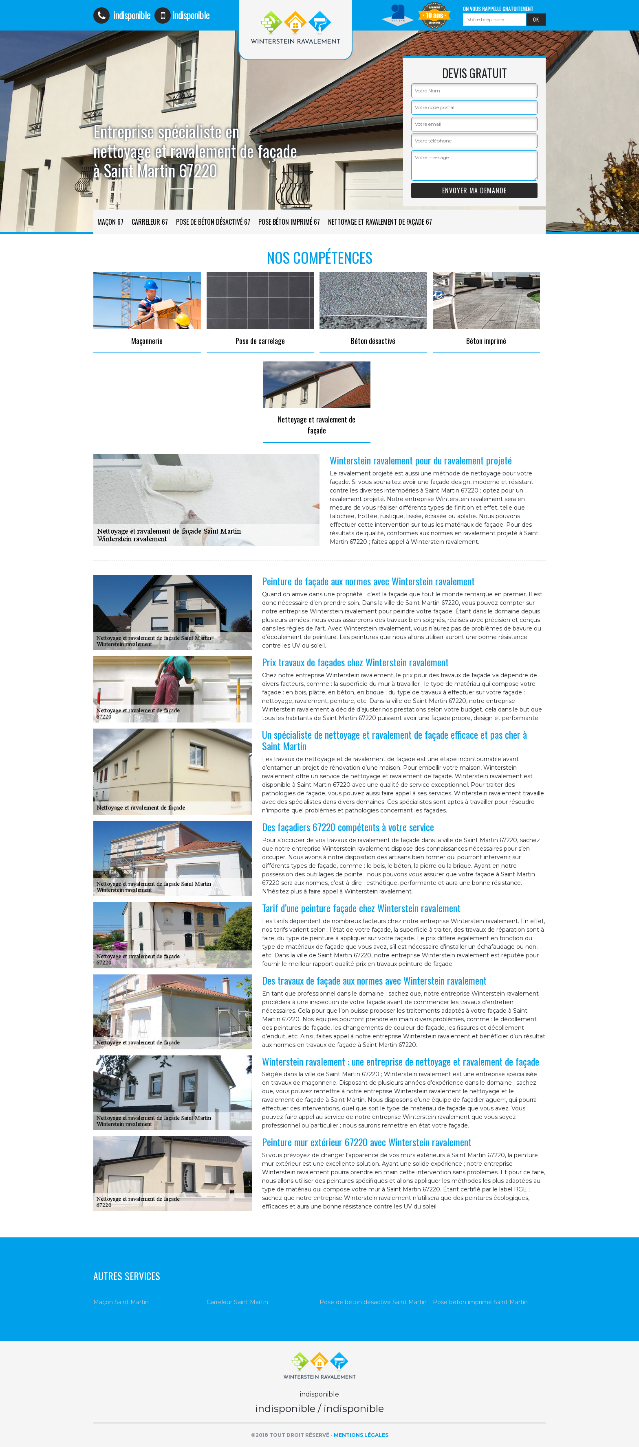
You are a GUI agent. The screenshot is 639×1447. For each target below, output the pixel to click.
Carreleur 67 (150, 222)
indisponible (121, 14)
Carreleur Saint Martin (237, 1302)
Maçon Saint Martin (121, 1302)
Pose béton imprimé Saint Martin (480, 1302)
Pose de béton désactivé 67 (213, 222)
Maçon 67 (110, 222)
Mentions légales (361, 1435)
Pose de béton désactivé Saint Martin (373, 1302)
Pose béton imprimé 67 (289, 222)
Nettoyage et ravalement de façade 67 (380, 222)
